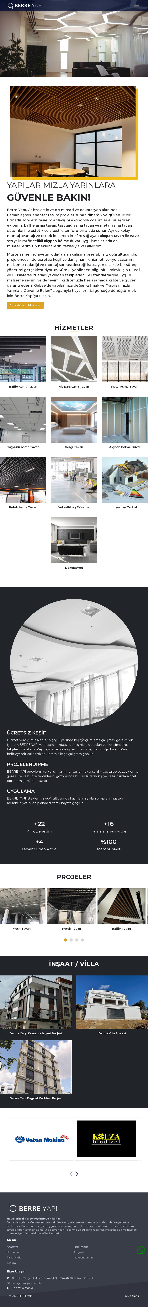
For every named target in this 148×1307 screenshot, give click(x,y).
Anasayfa (12, 1247)
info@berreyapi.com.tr (27, 1283)
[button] (65, 940)
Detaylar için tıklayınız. (25, 305)
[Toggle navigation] (136, 5)
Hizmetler (13, 1252)
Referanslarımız (83, 1257)
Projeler (79, 1252)
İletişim (11, 1262)
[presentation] (71, 1173)
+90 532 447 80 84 (24, 1288)
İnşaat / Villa (14, 1257)
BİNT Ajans (131, 1296)
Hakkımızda (81, 1247)
